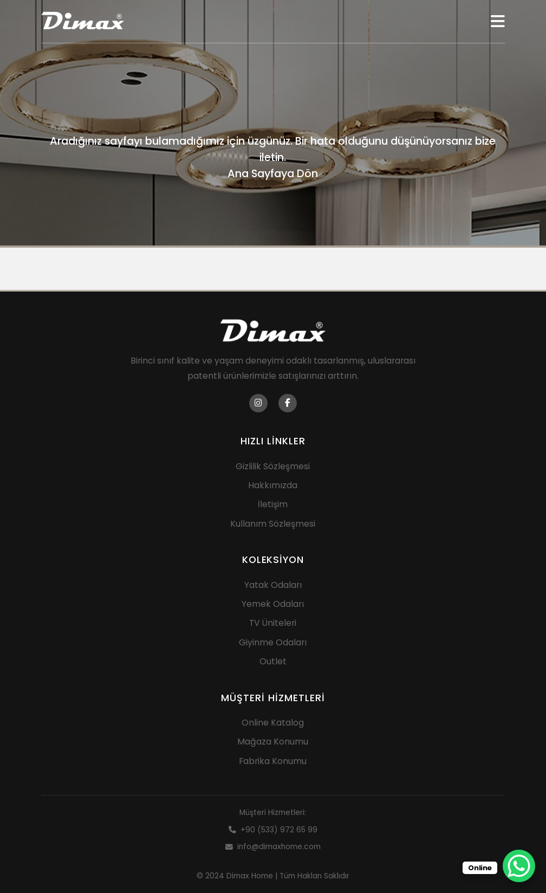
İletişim (273, 504)
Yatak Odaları (273, 585)
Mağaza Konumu (272, 741)
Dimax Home (249, 876)
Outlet (273, 661)
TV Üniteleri (272, 623)
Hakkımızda (272, 485)
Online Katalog (273, 722)
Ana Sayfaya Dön (272, 173)
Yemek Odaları (273, 604)
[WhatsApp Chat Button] (519, 866)
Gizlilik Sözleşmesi (273, 466)
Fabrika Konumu (273, 761)
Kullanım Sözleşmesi (272, 523)
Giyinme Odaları (273, 642)
